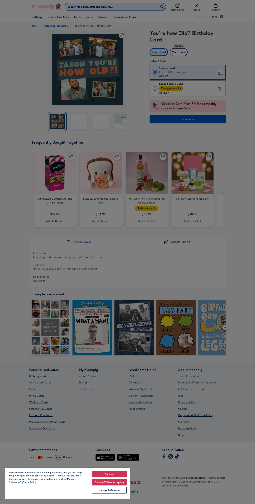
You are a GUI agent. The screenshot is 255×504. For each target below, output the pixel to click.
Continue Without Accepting (109, 482)
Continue (109, 474)
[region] (67, 483)
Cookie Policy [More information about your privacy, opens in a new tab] (29, 482)
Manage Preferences (109, 490)
